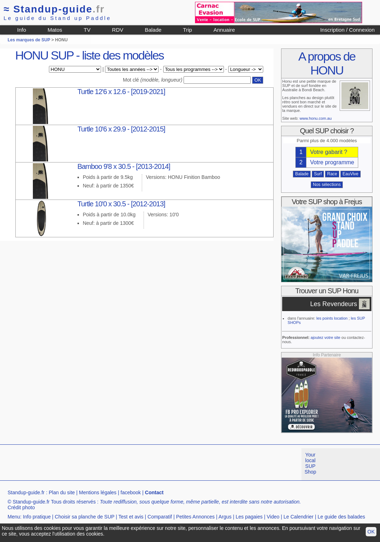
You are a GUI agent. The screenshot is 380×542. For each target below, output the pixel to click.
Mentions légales (97, 492)
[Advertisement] (130, 464)
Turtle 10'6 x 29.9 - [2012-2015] (121, 129)
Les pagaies (249, 517)
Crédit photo (21, 507)
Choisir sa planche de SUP (84, 517)
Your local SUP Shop (310, 463)
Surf (318, 173)
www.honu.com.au (316, 118)
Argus (225, 517)
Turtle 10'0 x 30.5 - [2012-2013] (121, 204)
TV (87, 30)
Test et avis (131, 517)
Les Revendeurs (333, 304)
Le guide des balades (341, 517)
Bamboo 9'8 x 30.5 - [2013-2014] (124, 166)
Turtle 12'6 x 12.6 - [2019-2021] (121, 92)
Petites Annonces (195, 517)
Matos (55, 30)
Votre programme (332, 162)
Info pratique (37, 517)
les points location (332, 318)
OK (371, 532)
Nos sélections (327, 184)
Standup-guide (54, 9)
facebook (131, 492)
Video (273, 517)
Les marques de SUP (29, 39)
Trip (187, 30)
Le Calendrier (299, 517)
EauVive (350, 173)
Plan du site (62, 492)
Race (332, 173)
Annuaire (224, 30)
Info (21, 30)
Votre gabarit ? (328, 152)
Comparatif (160, 517)
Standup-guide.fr (26, 492)
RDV (118, 30)
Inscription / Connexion (347, 30)
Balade (153, 30)
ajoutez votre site (325, 337)
